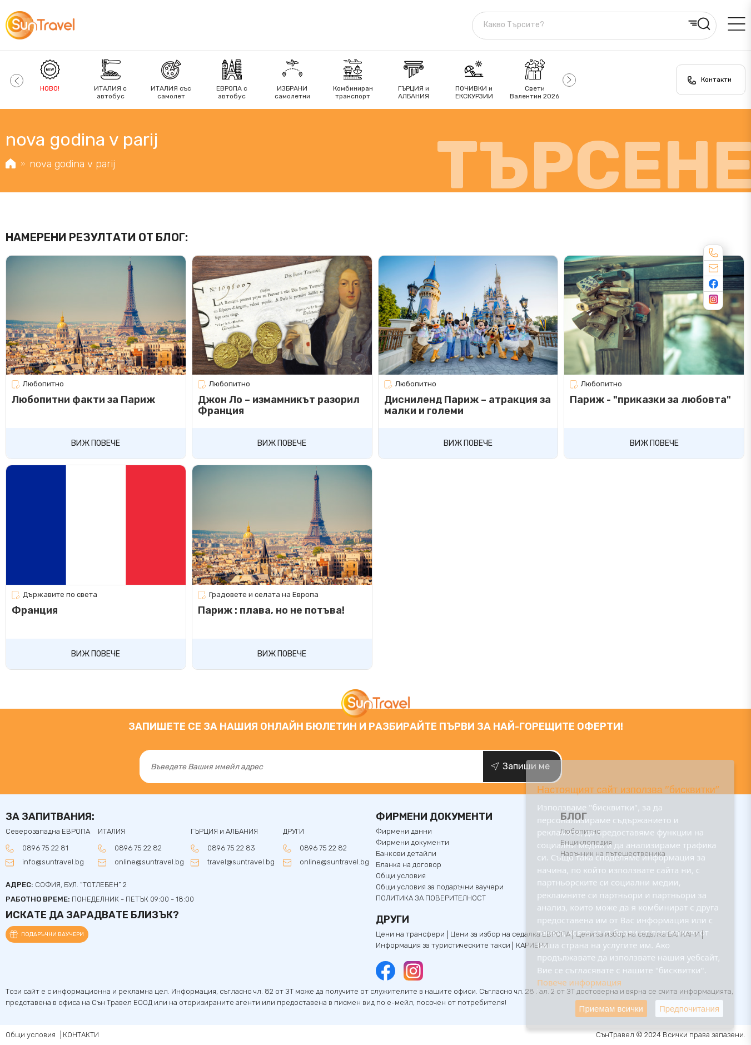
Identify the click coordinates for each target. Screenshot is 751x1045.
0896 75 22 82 (138, 848)
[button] (15, 80)
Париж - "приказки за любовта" (650, 399)
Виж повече (95, 443)
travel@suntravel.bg (241, 862)
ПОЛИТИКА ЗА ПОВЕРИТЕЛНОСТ (431, 898)
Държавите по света (60, 595)
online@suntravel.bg (149, 862)
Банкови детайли (406, 854)
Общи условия (401, 876)
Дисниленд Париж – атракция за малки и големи (467, 405)
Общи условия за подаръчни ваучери (440, 887)
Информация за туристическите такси (443, 945)
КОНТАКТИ (81, 1035)
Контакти (716, 79)
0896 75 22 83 (231, 848)
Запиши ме (526, 766)
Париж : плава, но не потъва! (271, 610)
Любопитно (43, 384)
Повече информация (579, 982)
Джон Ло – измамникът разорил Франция (279, 405)
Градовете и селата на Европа (264, 595)
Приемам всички (611, 1008)
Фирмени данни (404, 831)
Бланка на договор (408, 865)
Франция (35, 610)
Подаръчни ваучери (52, 934)
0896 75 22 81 (45, 848)
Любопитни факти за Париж (83, 399)
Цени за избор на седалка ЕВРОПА (510, 934)
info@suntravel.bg (53, 862)
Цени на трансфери (410, 934)
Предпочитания (689, 1008)
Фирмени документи (412, 843)
